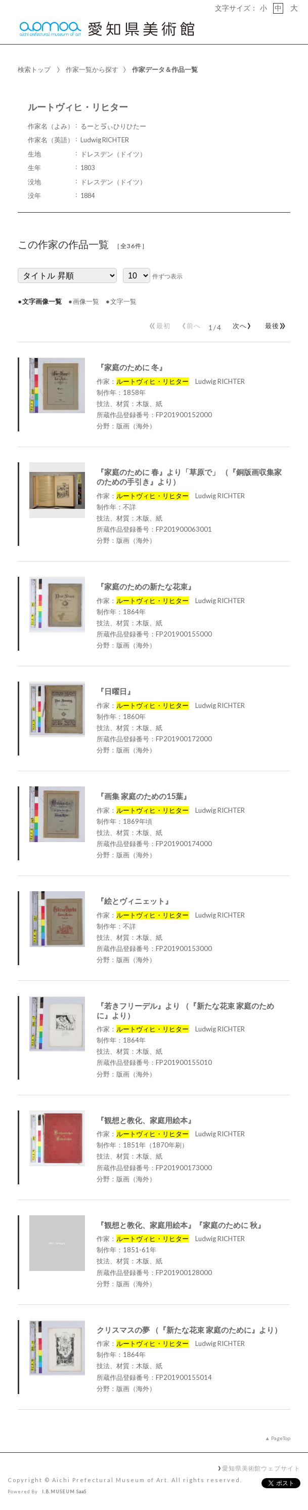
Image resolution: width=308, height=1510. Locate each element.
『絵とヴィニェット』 (134, 900)
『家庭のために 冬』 (131, 367)
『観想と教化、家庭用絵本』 (146, 1120)
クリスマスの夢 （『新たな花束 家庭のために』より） (189, 1329)
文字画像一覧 (42, 301)
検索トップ (34, 69)
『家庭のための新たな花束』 (146, 586)
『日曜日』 (116, 691)
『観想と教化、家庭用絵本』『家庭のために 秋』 (181, 1224)
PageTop (280, 1438)
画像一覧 (86, 301)
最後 (274, 323)
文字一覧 (123, 301)
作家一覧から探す (92, 69)
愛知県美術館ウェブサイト (261, 1468)
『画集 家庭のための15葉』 (144, 796)
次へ (240, 323)
